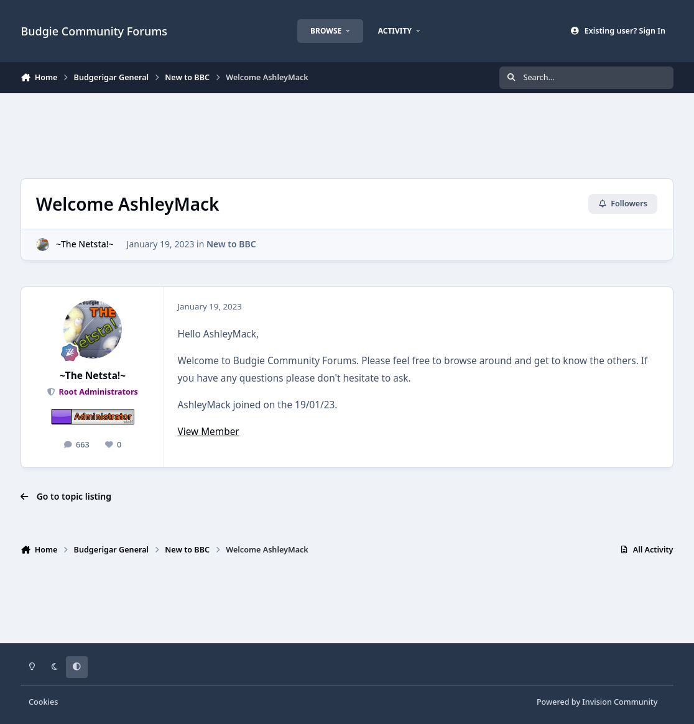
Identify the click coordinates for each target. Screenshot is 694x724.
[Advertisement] (347, 134)
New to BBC (231, 244)
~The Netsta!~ (85, 244)
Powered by (597, 702)
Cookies (43, 702)
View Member (208, 431)
